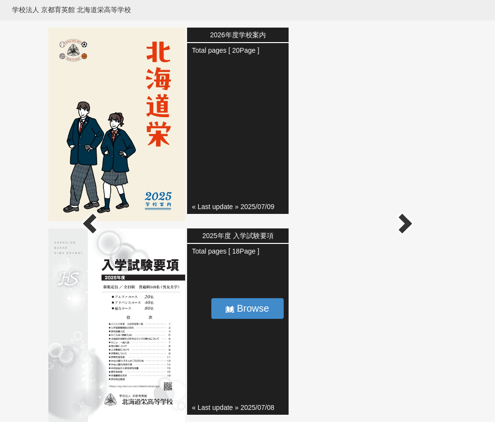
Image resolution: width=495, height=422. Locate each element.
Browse (247, 308)
